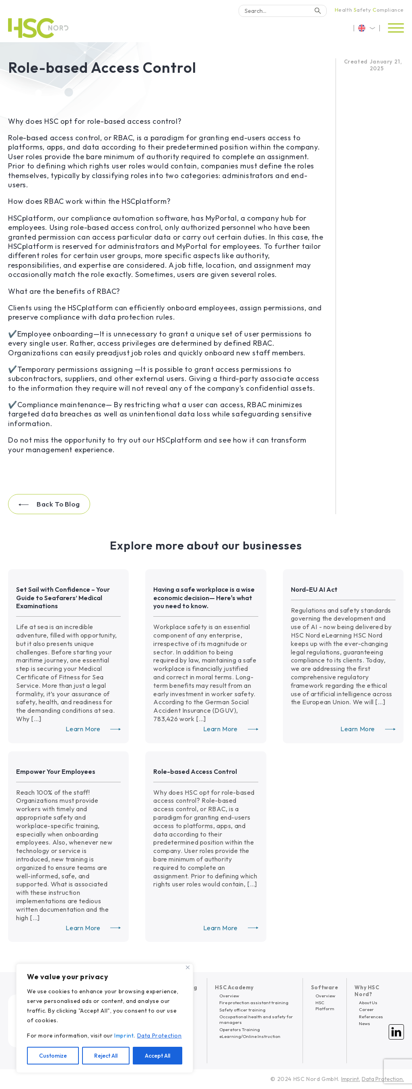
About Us (368, 1002)
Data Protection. (383, 1079)
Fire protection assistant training (253, 1002)
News (364, 1023)
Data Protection (159, 1035)
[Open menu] (396, 28)
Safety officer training (242, 1010)
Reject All (105, 1055)
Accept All (157, 1055)
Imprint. (350, 1079)
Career (366, 1009)
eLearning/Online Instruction (249, 1036)
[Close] (188, 967)
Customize (53, 1055)
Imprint (124, 1035)
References (371, 1016)
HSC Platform (324, 1005)
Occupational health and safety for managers (256, 1019)
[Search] (283, 11)
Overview (229, 996)
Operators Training (239, 1029)
